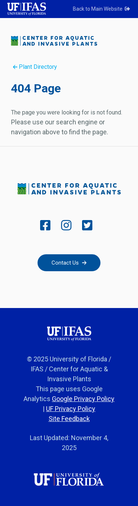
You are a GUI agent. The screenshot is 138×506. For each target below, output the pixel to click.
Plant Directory (35, 66)
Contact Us (69, 262)
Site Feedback (69, 418)
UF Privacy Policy (70, 409)
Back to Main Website (102, 9)
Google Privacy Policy (83, 399)
